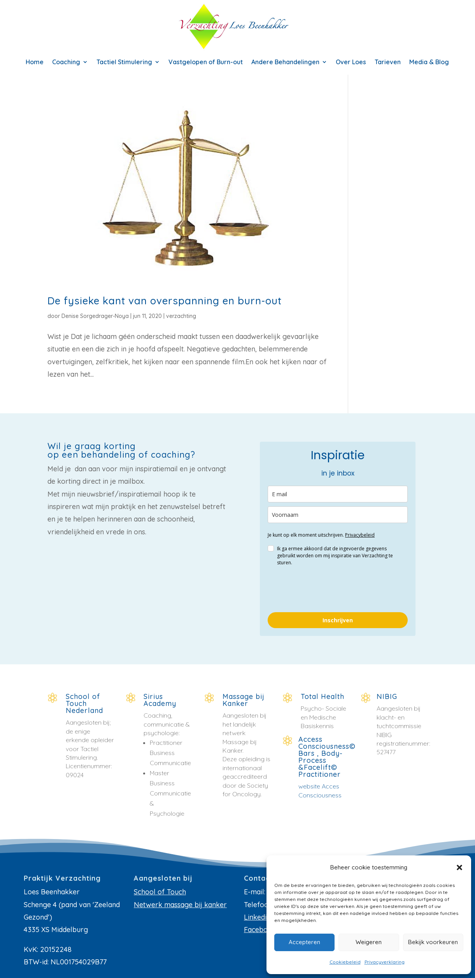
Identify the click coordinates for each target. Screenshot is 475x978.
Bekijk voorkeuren (433, 942)
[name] (338, 514)
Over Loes (351, 62)
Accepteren (304, 942)
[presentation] (327, 589)
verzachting (181, 316)
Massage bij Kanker (244, 700)
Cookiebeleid (345, 962)
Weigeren (369, 942)
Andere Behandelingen (285, 62)
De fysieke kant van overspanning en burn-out (164, 300)
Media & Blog (429, 62)
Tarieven (388, 62)
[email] (338, 494)
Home (35, 62)
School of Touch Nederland (84, 703)
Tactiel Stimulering (124, 62)
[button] (459, 867)
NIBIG (387, 696)
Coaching (66, 62)
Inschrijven (338, 620)
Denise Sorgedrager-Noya (95, 316)
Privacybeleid (360, 535)
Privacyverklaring (385, 962)
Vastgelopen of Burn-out (205, 62)
